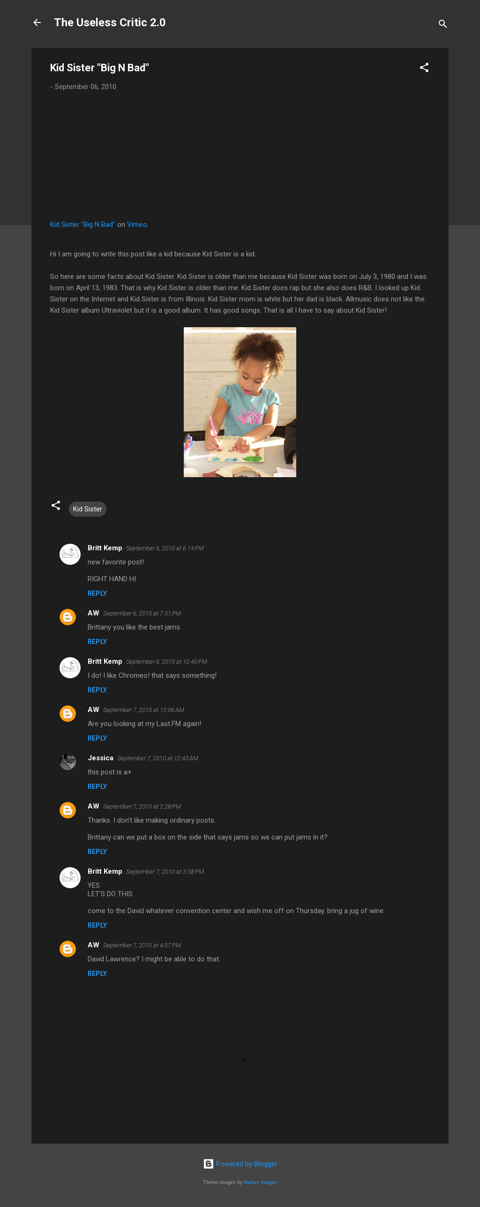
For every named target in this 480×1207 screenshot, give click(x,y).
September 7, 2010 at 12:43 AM (157, 758)
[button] (424, 69)
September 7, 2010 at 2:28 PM (142, 806)
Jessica (100, 758)
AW (93, 613)
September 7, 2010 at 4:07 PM (142, 945)
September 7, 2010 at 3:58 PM (165, 871)
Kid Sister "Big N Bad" (82, 224)
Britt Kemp (105, 548)
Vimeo (137, 224)
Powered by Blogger (240, 1164)
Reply (97, 593)
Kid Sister (87, 509)
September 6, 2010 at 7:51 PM (142, 613)
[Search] (443, 25)
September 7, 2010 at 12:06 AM (143, 709)
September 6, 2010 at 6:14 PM (165, 548)
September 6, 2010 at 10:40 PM (166, 661)
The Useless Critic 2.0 (110, 22)
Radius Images (260, 1182)
